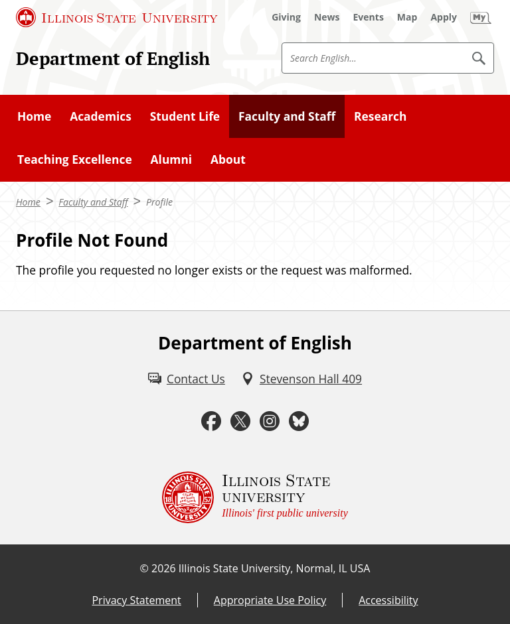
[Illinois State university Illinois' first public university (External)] (255, 497)
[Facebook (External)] (211, 421)
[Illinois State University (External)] (117, 17)
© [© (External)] (144, 568)
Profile (159, 202)
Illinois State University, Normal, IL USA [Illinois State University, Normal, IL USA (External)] (275, 568)
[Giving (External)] (286, 17)
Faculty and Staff (286, 116)
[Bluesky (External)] (298, 421)
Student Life (185, 116)
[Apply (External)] (444, 17)
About (228, 159)
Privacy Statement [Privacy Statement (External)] (136, 600)
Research (380, 116)
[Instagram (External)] (269, 421)
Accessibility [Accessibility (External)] (388, 600)
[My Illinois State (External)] (481, 17)
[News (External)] (327, 17)
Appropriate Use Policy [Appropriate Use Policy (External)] (270, 600)
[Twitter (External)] (240, 421)
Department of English (113, 58)
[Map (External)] (407, 17)
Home (34, 116)
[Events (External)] (368, 17)
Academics (100, 116)
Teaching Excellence (74, 159)
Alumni (172, 159)
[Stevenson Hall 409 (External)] (301, 378)
